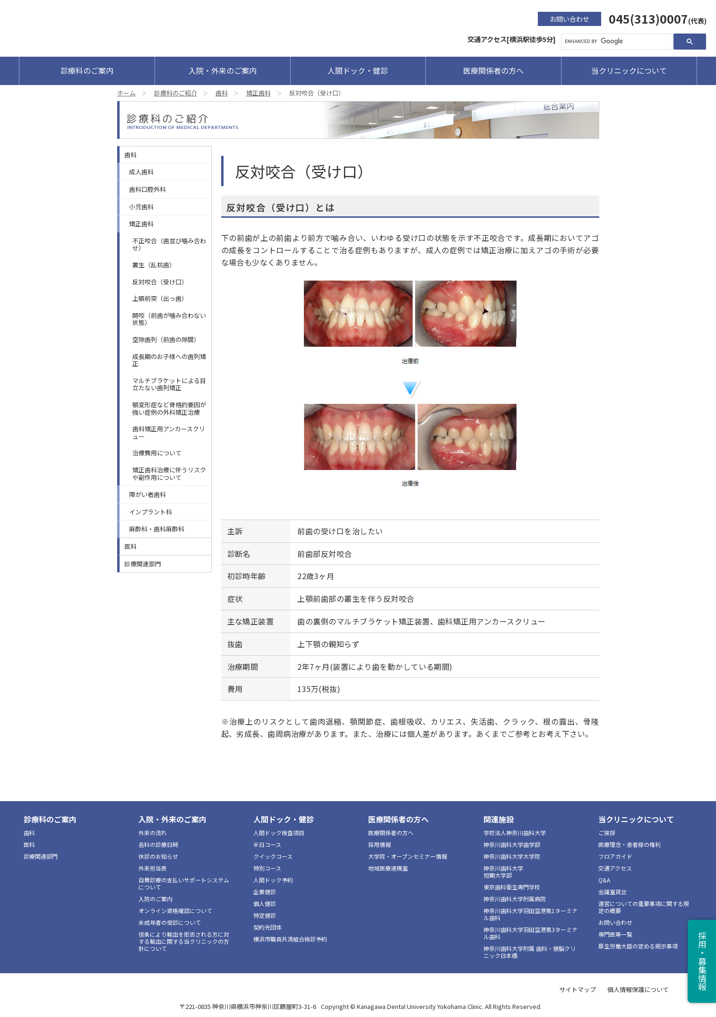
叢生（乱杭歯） (153, 264)
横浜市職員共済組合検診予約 (290, 939)
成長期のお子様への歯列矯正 (169, 360)
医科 (130, 546)
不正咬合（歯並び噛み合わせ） (169, 244)
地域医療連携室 (388, 868)
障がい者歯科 (147, 494)
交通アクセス (615, 868)
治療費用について (156, 452)
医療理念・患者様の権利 (629, 844)
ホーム (126, 92)
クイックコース (273, 856)
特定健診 (264, 915)
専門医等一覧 (615, 934)
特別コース (267, 868)
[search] (616, 41)
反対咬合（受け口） (160, 281)
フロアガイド (615, 856)
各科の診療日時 (158, 844)
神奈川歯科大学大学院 (511, 856)
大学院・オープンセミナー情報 (407, 856)
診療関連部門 (142, 563)
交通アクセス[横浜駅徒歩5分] (511, 39)
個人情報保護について (638, 989)
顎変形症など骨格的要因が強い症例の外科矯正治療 (169, 408)
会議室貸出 (612, 892)
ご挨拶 (606, 833)
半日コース (267, 844)
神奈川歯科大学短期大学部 (503, 871)
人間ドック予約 (273, 880)
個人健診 (264, 903)
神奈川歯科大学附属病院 (514, 899)
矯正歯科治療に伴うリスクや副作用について (169, 473)
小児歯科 (141, 206)
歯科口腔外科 (147, 189)
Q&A (604, 880)
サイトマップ (577, 989)
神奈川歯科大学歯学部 (511, 844)
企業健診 (264, 892)
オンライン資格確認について (175, 910)
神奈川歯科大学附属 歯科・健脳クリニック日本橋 (529, 951)
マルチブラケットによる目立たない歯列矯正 (169, 384)
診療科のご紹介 (175, 92)
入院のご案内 (155, 899)
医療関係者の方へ (493, 70)
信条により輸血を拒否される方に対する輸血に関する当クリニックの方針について (183, 941)
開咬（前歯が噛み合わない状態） (169, 319)
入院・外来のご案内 (223, 70)
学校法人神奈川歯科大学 (514, 833)
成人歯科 (141, 171)
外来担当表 (152, 868)
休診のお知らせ (158, 856)
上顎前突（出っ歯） (160, 298)
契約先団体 (267, 927)
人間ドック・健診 (358, 70)
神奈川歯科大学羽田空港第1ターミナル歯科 (530, 914)
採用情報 (379, 844)
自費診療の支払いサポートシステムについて (183, 883)
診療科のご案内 (86, 70)
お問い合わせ (569, 19)
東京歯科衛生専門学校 (511, 887)
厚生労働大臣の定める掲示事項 (638, 946)
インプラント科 (150, 511)
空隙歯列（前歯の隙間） (166, 339)
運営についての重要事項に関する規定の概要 (643, 906)
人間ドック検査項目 (278, 833)
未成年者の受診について (169, 922)
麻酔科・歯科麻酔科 (156, 528)
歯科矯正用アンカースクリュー (168, 432)
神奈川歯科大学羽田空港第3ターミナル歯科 (530, 932)
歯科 (222, 92)
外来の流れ (152, 833)
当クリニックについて (629, 70)
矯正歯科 (258, 92)
